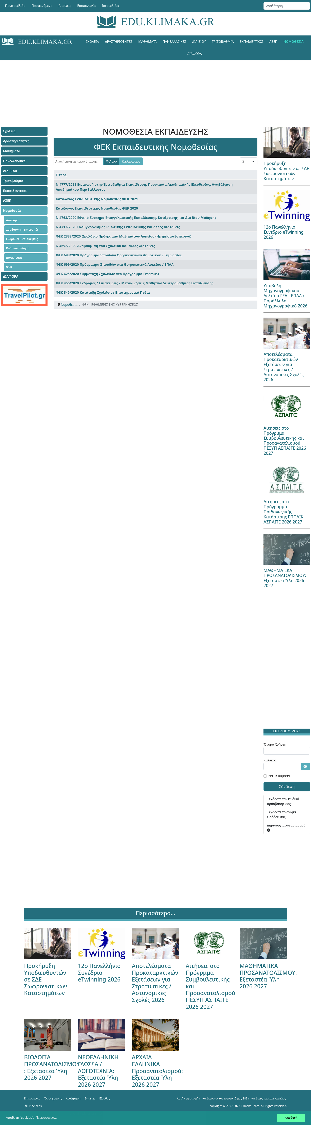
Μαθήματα (147, 41)
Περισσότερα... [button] (46, 1117)
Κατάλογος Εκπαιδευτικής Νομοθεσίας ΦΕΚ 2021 (97, 199)
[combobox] (286, 6)
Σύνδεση (287, 786)
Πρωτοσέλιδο (15, 5)
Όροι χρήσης (53, 1098)
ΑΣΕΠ (273, 41)
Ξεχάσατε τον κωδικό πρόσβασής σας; (283, 801)
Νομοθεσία (293, 41)
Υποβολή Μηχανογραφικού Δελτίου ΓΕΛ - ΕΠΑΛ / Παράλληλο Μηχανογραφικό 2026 (285, 296)
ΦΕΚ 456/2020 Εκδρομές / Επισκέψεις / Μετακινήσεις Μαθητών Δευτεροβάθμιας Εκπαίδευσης (135, 283)
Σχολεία (92, 41)
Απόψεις (64, 5)
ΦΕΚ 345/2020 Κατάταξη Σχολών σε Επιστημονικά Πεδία (103, 292)
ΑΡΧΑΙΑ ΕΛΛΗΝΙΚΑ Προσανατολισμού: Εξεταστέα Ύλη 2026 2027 (157, 1070)
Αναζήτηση (73, 1098)
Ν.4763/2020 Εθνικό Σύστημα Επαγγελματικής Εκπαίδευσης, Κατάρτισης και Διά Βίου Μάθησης (136, 217)
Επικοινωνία (86, 5)
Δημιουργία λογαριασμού (286, 827)
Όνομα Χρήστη (274, 744)
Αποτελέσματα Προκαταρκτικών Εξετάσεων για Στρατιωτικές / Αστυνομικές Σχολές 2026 (283, 366)
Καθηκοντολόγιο (17, 248)
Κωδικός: (270, 760)
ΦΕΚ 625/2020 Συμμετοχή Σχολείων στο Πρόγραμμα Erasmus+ (108, 273)
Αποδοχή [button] (291, 1117)
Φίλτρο (111, 161)
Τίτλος (61, 174)
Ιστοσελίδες (111, 5)
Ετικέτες (90, 1098)
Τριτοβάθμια (223, 41)
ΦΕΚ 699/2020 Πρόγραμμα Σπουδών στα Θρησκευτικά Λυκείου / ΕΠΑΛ (114, 264)
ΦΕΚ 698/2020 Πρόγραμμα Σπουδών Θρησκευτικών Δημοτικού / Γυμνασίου (119, 255)
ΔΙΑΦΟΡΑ (194, 53)
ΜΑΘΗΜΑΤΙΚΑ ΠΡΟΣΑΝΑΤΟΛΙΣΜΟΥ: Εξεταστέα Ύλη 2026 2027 (284, 577)
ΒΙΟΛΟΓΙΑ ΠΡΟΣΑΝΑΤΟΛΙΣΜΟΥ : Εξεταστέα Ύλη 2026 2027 (52, 1067)
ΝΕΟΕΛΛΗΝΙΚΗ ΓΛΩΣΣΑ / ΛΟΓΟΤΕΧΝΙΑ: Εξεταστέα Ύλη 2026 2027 (98, 1070)
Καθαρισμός (131, 161)
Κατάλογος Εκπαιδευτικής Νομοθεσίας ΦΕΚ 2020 (97, 208)
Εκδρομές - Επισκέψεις (22, 239)
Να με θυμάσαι (279, 776)
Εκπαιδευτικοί (251, 41)
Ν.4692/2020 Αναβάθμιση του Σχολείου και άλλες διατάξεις (105, 245)
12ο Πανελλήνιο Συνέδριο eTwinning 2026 (283, 232)
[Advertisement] (146, 88)
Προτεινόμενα (42, 5)
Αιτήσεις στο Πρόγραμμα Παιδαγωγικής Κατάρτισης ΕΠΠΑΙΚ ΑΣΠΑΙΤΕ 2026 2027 (283, 512)
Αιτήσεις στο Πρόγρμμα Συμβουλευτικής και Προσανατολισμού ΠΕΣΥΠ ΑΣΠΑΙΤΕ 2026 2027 (284, 440)
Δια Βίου (199, 41)
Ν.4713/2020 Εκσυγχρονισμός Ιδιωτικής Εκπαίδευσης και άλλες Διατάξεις (118, 227)
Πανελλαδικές (174, 41)
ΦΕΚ (9, 267)
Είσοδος (104, 1098)
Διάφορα (12, 220)
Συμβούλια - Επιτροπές (22, 229)
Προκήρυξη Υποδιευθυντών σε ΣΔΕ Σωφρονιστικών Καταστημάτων (286, 171)
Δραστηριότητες (118, 41)
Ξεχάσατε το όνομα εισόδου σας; (281, 814)
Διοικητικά (14, 257)
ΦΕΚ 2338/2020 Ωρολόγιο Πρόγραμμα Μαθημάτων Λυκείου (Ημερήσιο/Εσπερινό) (123, 236)
